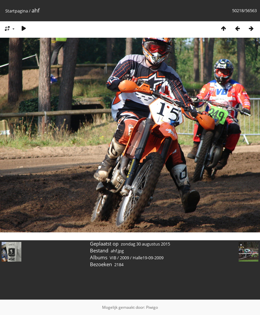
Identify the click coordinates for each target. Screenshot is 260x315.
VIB (113, 258)
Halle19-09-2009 (148, 258)
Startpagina (16, 11)
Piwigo (152, 307)
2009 (124, 258)
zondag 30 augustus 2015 (145, 244)
